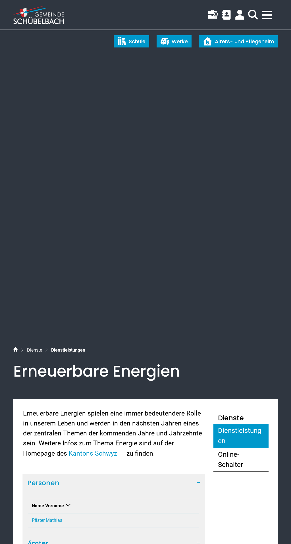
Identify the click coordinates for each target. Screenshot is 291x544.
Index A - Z (42, 529)
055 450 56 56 (38, 429)
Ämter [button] (37, 276)
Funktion (77, 231)
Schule (132, 41)
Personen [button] (43, 201)
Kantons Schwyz (97, 172)
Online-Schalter (230, 178)
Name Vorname (41, 228)
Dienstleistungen (239, 156)
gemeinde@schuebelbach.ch (59, 439)
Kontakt (136, 231)
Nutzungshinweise (125, 529)
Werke (174, 41)
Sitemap (20, 529)
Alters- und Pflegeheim (238, 41)
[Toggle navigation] (268, 13)
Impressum (94, 529)
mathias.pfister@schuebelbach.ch (162, 246)
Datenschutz (68, 529)
